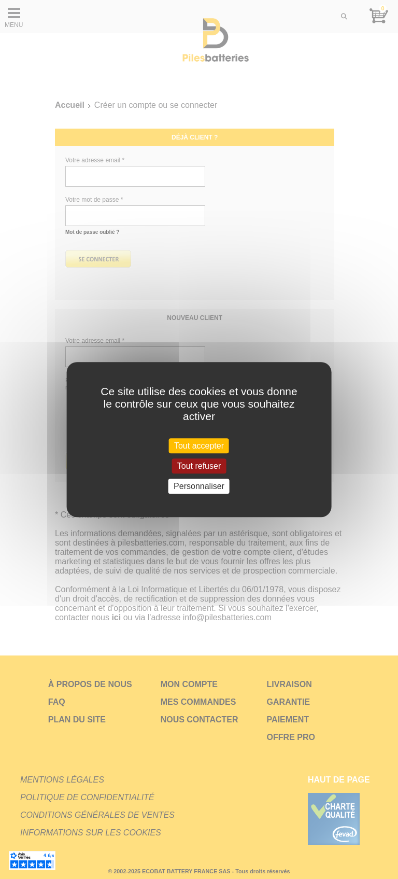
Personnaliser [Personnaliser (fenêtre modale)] (199, 486)
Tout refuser (199, 466)
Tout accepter (199, 445)
